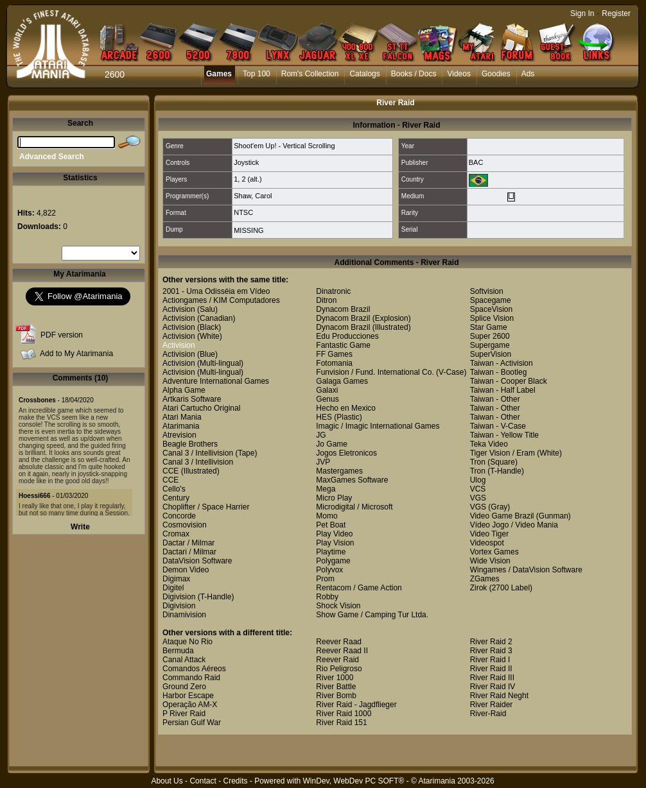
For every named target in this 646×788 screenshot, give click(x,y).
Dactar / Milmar (188, 542)
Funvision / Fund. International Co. (374, 372)
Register (616, 13)
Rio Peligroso (339, 668)
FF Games (334, 354)
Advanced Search (51, 156)
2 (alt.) (251, 179)
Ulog (478, 479)
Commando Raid (191, 677)
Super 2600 (490, 336)
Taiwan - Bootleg (498, 372)
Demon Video (185, 569)
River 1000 (334, 677)
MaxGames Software (352, 479)
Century (175, 497)
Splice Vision (492, 318)
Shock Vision (338, 605)
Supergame (490, 345)
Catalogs (364, 73)
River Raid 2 (491, 641)
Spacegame (490, 300)
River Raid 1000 (343, 713)
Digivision (178, 596)
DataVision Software (197, 560)
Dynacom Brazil (343, 309)
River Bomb (336, 695)
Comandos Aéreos (194, 668)
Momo (326, 515)
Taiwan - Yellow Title (504, 435)
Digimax (176, 578)
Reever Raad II (342, 650)
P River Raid (183, 713)
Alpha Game (183, 390)
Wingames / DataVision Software (526, 569)
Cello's (174, 488)
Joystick (246, 162)
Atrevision (179, 435)
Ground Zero (184, 686)
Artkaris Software (191, 399)
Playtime (330, 551)
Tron (477, 462)
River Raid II (491, 668)
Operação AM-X (189, 704)
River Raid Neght (499, 695)
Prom (325, 578)
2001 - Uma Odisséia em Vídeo (216, 291)
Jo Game (331, 444)
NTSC (243, 212)
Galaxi (327, 390)
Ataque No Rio (187, 641)
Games (219, 73)
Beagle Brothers (190, 444)
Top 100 (256, 73)
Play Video (334, 533)
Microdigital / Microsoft (354, 506)
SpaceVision (491, 309)
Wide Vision (490, 560)
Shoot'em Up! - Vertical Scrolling (284, 146)
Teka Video (489, 444)
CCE (170, 471)
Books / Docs (414, 73)
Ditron (326, 300)
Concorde (179, 515)
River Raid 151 (341, 722)
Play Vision (335, 542)
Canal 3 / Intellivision (197, 453)
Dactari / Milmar (189, 551)
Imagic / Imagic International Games (377, 426)
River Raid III (492, 677)
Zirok (478, 587)
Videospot (487, 542)
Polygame (333, 560)
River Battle (336, 686)
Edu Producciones (347, 336)
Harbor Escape (188, 695)
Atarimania (180, 426)
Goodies (496, 73)
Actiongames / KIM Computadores (221, 300)
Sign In (582, 13)
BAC (476, 162)
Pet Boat (330, 524)
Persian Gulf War (191, 722)
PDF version (61, 334)
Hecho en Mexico (346, 408)
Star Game (488, 327)
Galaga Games (342, 381)
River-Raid (488, 713)
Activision (178, 309)
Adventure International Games (215, 381)
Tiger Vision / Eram (502, 453)
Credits (235, 780)
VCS (478, 488)
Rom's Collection (310, 73)
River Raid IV (493, 686)
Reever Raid (337, 659)
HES (324, 417)
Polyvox (329, 569)
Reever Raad (339, 641)
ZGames (485, 578)
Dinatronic (333, 291)
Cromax (175, 533)
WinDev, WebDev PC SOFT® (354, 780)
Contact (202, 780)
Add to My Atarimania (76, 353)
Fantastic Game (343, 345)
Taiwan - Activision (501, 363)
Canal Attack (183, 659)
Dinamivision (184, 614)
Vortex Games (494, 551)
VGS (478, 497)
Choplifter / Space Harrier (205, 506)
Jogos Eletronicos (346, 453)
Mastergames (339, 471)
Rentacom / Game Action (358, 587)
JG (321, 435)
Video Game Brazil (502, 515)
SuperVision (491, 354)
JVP (323, 462)
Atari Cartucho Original (201, 408)
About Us (166, 780)
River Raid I (490, 659)
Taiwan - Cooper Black (508, 381)
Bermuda (178, 650)
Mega (325, 488)
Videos (458, 73)
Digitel (173, 587)
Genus (327, 399)
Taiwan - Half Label (503, 390)
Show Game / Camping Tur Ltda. (372, 614)
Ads (528, 73)
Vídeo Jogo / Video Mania (514, 524)
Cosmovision (184, 524)
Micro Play (334, 497)
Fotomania (334, 363)
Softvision (486, 291)
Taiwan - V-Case (498, 426)
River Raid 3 (491, 650)
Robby (327, 596)
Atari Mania (182, 417)
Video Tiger (489, 533)
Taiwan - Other (495, 399)
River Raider (491, 704)
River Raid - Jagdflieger (356, 704)
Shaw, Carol (253, 196)
